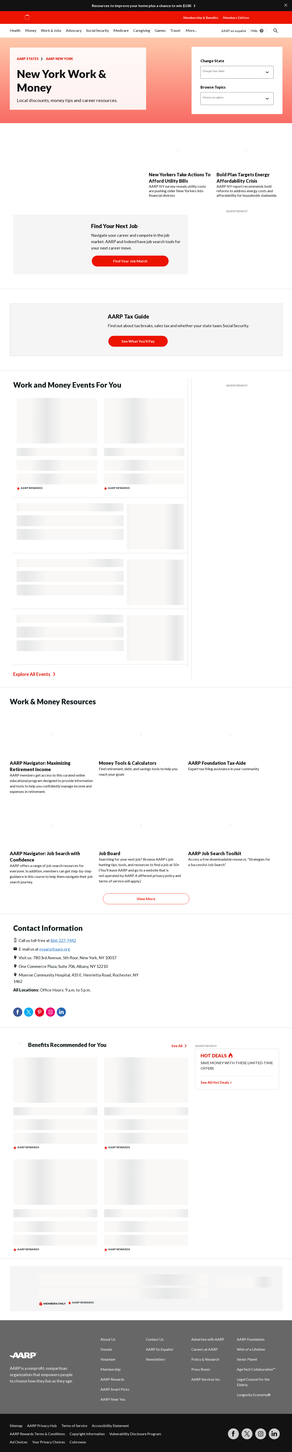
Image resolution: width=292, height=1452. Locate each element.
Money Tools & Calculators (127, 763)
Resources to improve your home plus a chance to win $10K (142, 5)
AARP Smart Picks (114, 1389)
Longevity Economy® (254, 1394)
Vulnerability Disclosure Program (135, 1434)
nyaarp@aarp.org (54, 948)
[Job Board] (141, 841)
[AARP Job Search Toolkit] (230, 833)
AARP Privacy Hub (42, 1425)
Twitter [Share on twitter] (28, 1012)
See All (176, 1046)
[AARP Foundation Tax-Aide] (230, 740)
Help (254, 30)
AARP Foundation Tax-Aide (217, 763)
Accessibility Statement (110, 1425)
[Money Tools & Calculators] (141, 742)
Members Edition (236, 18)
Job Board (109, 853)
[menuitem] (15, 32)
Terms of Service (74, 1425)
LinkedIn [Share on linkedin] (61, 1012)
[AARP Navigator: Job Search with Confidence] (52, 842)
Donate (106, 1349)
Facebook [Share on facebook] (17, 1012)
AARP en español (233, 31)
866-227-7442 (63, 940)
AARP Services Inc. (206, 1379)
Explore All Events (31, 674)
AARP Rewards (112, 1379)
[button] (267, 22)
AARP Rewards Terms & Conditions (37, 1434)
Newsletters (155, 1359)
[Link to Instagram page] (260, 1433)
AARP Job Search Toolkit (214, 853)
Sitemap (16, 1425)
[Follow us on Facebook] (233, 1433)
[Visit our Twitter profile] (247, 1433)
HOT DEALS (214, 1055)
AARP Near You (112, 1399)
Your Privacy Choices (48, 1442)
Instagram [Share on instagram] (50, 1012)
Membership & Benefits (200, 18)
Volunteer (108, 1359)
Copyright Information (87, 1434)
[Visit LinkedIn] (274, 1433)
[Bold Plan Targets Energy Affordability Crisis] (248, 165)
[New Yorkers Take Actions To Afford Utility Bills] (180, 165)
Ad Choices (18, 1442)
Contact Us (155, 1339)
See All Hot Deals (215, 1082)
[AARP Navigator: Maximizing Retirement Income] (52, 751)
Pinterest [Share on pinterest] (39, 1012)
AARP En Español (159, 1349)
